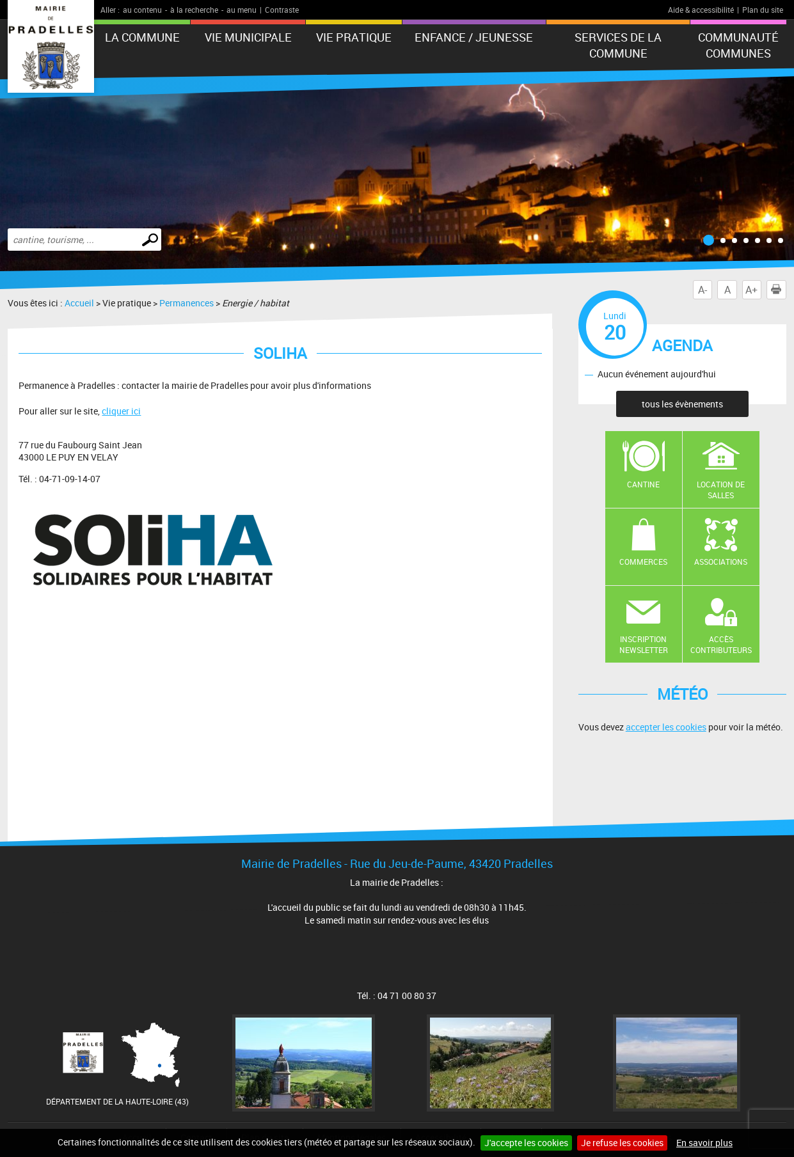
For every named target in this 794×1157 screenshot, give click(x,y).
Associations (720, 561)
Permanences (186, 303)
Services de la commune (618, 45)
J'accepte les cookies (526, 1143)
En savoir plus (704, 1143)
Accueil (79, 303)
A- (702, 290)
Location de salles (721, 489)
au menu (241, 9)
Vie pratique (354, 37)
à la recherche (194, 9)
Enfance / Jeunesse (474, 37)
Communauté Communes (738, 45)
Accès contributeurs (721, 644)
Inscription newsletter (643, 644)
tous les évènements (682, 404)
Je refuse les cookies (622, 1143)
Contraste (282, 9)
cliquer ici (121, 411)
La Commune (142, 37)
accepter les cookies (666, 727)
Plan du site (762, 9)
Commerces (643, 561)
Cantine (643, 484)
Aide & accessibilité (701, 9)
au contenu (142, 9)
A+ (751, 290)
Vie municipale (248, 37)
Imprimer (778, 290)
